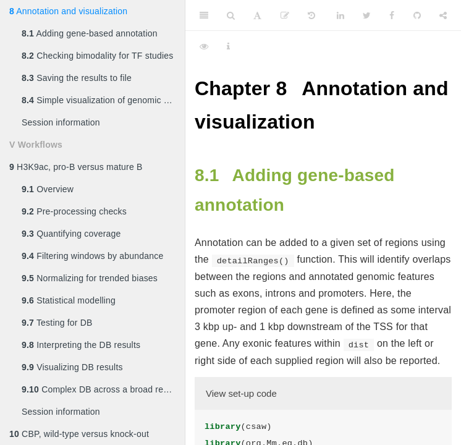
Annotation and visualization (68, 11)
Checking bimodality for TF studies (97, 56)
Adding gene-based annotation (90, 33)
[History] (311, 15)
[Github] (417, 15)
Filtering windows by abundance (92, 256)
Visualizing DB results (72, 367)
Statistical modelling (69, 300)
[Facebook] (392, 15)
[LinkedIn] (340, 15)
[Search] (231, 15)
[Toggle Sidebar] (204, 15)
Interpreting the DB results (81, 345)
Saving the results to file (77, 78)
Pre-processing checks (74, 211)
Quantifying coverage (71, 234)
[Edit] (284, 15)
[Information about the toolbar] (228, 46)
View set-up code (241, 393)
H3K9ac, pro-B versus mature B (76, 167)
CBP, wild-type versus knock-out (79, 434)
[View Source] (204, 46)
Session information (61, 122)
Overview (48, 189)
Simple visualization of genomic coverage (103, 100)
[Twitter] (366, 15)
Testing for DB (57, 323)
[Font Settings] (257, 15)
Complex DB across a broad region (101, 389)
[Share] (443, 15)
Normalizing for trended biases (90, 278)
